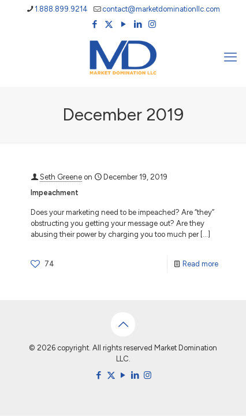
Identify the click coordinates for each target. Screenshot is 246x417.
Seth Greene (61, 177)
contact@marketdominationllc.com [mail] (161, 9)
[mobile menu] (230, 57)
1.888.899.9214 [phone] (61, 9)
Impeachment (55, 192)
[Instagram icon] (152, 24)
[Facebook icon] (94, 24)
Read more (200, 263)
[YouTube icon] (123, 24)
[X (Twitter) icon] (109, 24)
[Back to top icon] (123, 324)
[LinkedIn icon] (137, 24)
